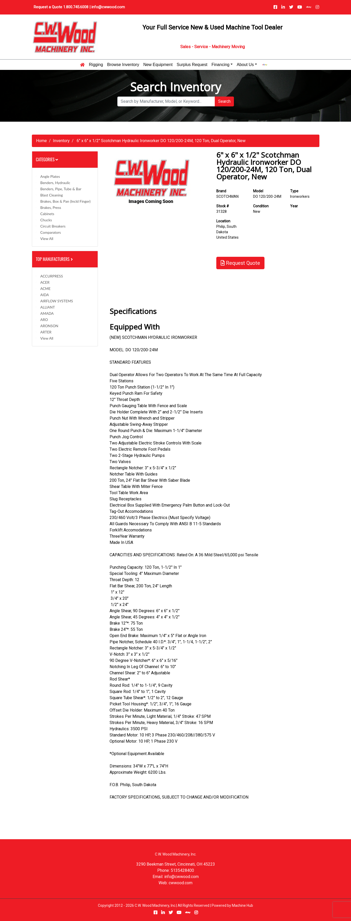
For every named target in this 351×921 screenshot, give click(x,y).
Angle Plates (50, 176)
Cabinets (47, 213)
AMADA (47, 313)
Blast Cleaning (51, 195)
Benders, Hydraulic (55, 182)
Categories (47, 159)
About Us (245, 65)
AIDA (44, 295)
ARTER (46, 332)
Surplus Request (192, 65)
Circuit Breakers (53, 226)
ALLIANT (47, 307)
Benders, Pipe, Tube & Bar (61, 189)
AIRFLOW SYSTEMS (56, 301)
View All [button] (46, 238)
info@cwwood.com (108, 7)
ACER (44, 282)
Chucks (46, 220)
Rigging (96, 65)
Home (41, 140)
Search (224, 101)
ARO (44, 319)
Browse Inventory (123, 65)
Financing (220, 65)
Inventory (61, 140)
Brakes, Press (50, 207)
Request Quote (240, 263)
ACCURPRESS (51, 276)
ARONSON (49, 326)
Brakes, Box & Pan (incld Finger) (65, 201)
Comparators (50, 232)
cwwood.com (180, 882)
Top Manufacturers (55, 259)
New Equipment (158, 65)
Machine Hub (242, 905)
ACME (45, 288)
